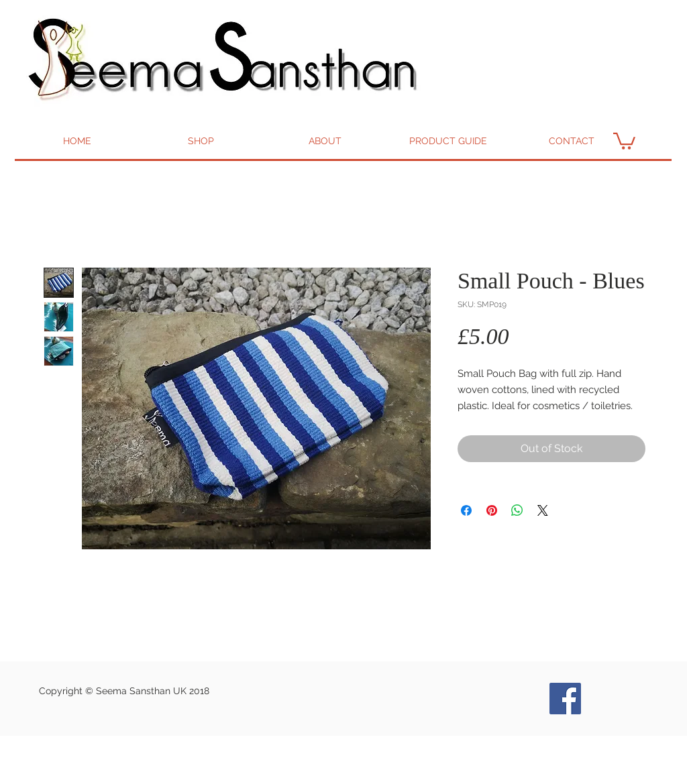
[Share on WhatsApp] (517, 510)
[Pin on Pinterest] (492, 510)
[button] (624, 140)
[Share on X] (543, 510)
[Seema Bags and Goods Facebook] (565, 698)
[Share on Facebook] (466, 510)
